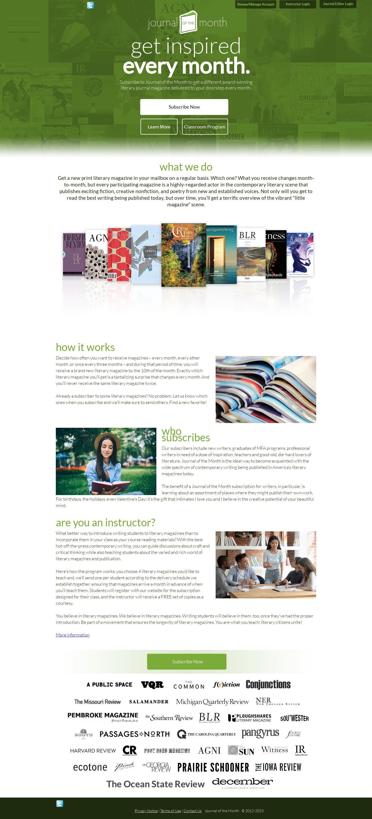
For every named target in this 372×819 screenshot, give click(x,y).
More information (72, 635)
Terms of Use (170, 810)
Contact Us (193, 810)
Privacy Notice (146, 810)
